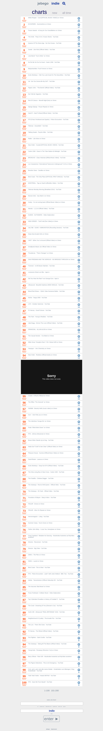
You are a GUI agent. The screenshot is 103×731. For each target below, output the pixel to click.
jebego (43, 3)
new (54, 12)
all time (66, 12)
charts (39, 12)
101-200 (55, 690)
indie (55, 3)
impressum (54, 729)
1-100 (47, 690)
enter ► (51, 718)
